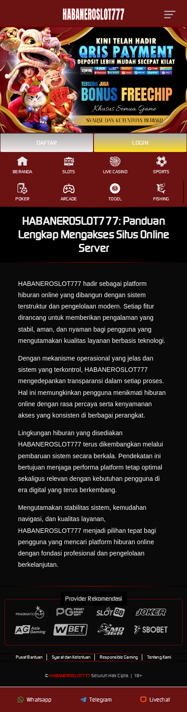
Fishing (161, 192)
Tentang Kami (159, 657)
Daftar (47, 143)
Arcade (69, 192)
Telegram (96, 699)
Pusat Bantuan (29, 657)
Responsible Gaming (119, 657)
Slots (68, 165)
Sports (161, 165)
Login (140, 143)
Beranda (22, 165)
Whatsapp (34, 699)
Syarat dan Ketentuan (71, 657)
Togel (115, 192)
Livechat (155, 699)
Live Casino (115, 165)
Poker (22, 192)
